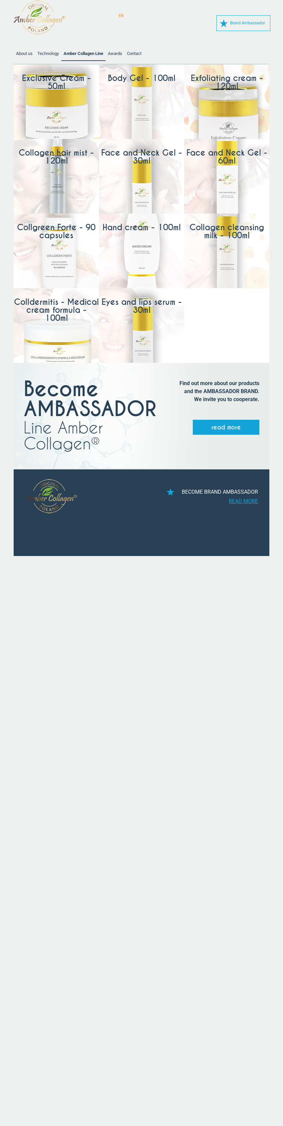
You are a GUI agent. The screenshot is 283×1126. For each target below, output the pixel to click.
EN (121, 15)
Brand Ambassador (247, 23)
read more (226, 427)
